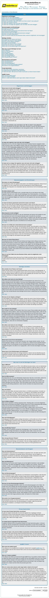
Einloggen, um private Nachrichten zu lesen (32, 8)
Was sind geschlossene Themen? (9, 57)
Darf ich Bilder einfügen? (7, 53)
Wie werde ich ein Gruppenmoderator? (10, 65)
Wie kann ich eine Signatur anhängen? (10, 41)
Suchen (27, 6)
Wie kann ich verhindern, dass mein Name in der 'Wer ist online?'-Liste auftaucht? (20, 21)
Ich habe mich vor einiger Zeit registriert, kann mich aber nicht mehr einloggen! (19, 24)
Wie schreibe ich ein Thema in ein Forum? (11, 39)
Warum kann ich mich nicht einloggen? (10, 17)
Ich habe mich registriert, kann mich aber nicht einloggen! (15, 23)
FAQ (22, 6)
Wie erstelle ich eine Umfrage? (9, 42)
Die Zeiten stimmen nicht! (7, 29)
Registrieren (42, 6)
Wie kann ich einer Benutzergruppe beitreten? (12, 64)
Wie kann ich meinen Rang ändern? (10, 34)
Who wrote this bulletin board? (9, 75)
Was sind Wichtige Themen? (8, 55)
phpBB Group (39, 548)
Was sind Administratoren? (8, 60)
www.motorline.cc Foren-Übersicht (9, 12)
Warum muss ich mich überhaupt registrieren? (12, 18)
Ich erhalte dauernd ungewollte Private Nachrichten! (13, 70)
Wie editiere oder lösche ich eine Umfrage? (11, 43)
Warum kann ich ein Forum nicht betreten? (11, 45)
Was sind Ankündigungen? (8, 54)
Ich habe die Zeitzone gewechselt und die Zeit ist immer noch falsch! (17, 30)
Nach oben (4, 100)
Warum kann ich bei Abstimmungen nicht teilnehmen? (14, 46)
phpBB (22, 595)
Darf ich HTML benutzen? (8, 51)
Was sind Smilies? (6, 52)
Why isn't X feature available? (8, 76)
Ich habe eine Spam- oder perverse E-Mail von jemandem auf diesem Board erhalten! (21, 71)
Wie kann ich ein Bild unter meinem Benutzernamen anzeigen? (16, 33)
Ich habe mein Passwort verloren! (9, 22)
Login (45, 8)
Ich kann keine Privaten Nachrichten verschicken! (13, 69)
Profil (20, 8)
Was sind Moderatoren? (7, 62)
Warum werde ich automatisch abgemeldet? (12, 19)
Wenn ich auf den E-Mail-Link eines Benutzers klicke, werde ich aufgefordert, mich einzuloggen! (23, 35)
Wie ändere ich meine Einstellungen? (10, 28)
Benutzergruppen (34, 6)
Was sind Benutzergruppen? (8, 63)
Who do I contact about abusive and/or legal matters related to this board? (18, 77)
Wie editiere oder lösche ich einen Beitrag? (11, 40)
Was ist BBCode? (6, 50)
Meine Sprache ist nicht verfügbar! (9, 31)
